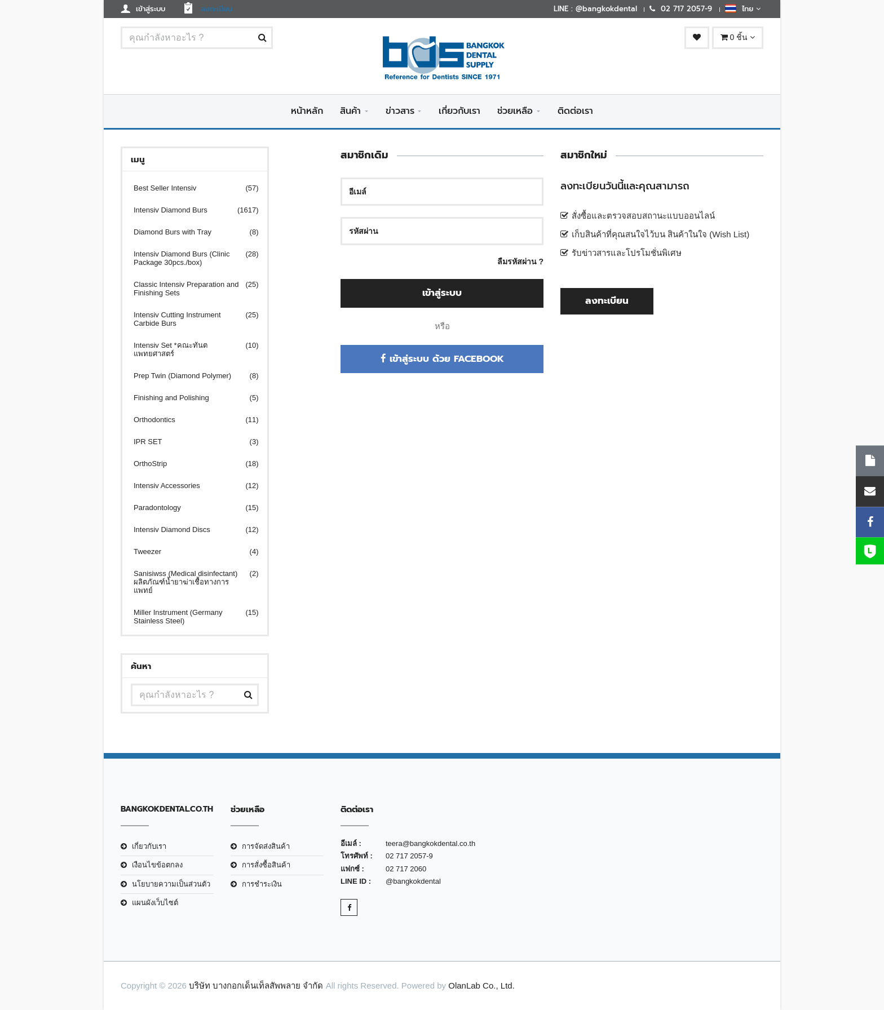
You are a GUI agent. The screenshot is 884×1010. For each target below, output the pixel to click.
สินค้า (350, 111)
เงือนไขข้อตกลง (157, 865)
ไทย (743, 8)
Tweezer (189, 551)
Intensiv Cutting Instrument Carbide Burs (189, 319)
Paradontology (189, 507)
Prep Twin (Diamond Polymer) (189, 375)
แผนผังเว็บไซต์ (155, 902)
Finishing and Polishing (189, 397)
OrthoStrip (189, 463)
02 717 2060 (406, 869)
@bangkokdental (413, 881)
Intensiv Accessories (189, 485)
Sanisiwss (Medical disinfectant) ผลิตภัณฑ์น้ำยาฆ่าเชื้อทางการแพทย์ (189, 582)
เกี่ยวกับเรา (459, 111)
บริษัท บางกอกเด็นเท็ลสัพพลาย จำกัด (256, 985)
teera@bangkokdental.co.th (430, 843)
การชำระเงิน (262, 884)
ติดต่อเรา (575, 111)
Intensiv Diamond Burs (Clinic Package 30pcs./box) (189, 258)
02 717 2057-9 (409, 856)
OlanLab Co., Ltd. (481, 985)
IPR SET (189, 441)
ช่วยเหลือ (515, 111)
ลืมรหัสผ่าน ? (520, 261)
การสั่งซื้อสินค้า (266, 865)
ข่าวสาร (400, 111)
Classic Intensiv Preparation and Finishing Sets (189, 288)
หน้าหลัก (307, 111)
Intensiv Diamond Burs (189, 210)
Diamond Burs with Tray (189, 232)
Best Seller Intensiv (189, 188)
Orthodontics (189, 419)
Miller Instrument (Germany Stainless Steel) (189, 616)
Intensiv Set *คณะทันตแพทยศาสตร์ (189, 349)
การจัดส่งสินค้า (266, 846)
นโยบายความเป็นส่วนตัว (171, 884)
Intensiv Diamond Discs (189, 529)
